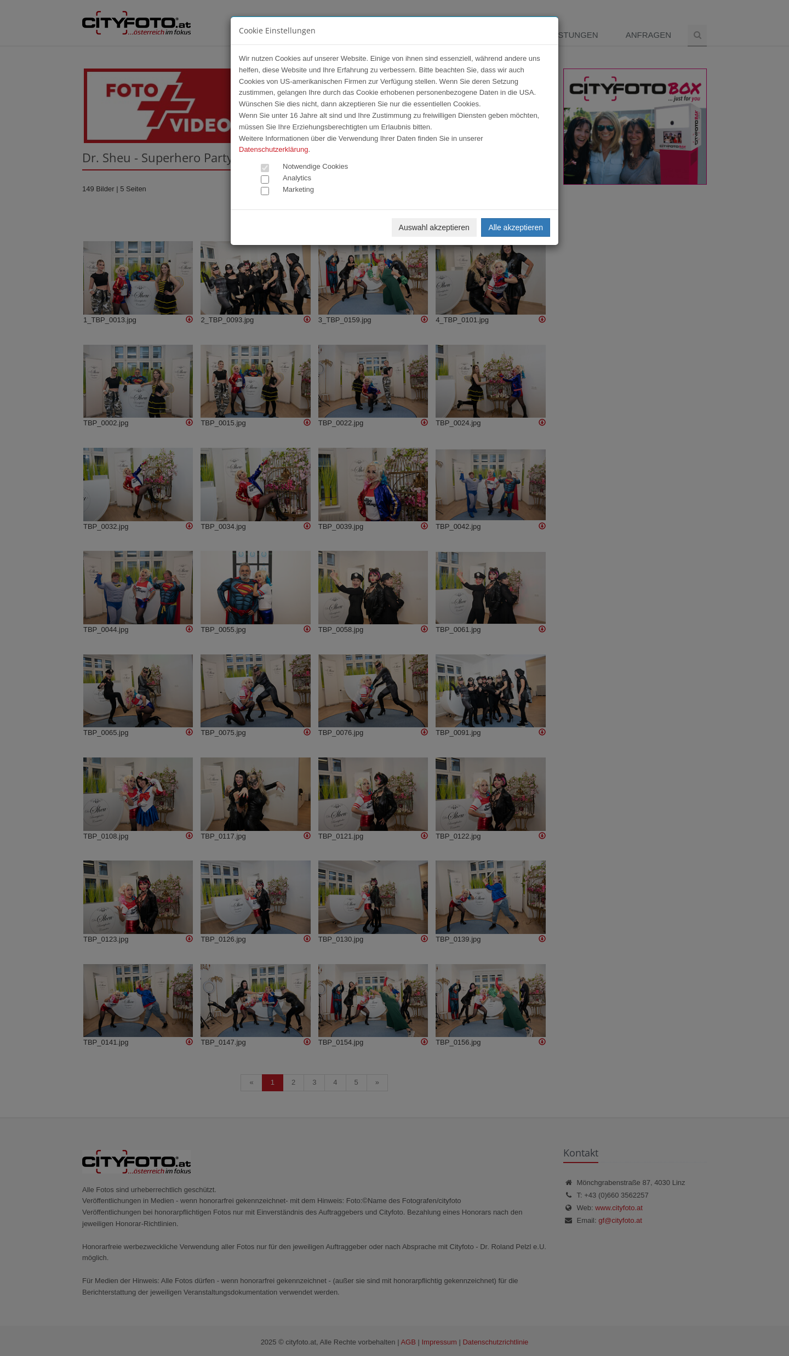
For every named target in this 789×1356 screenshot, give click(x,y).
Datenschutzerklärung (273, 149)
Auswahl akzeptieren (434, 227)
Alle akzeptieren (515, 227)
